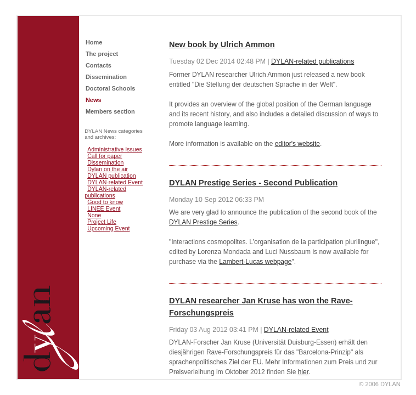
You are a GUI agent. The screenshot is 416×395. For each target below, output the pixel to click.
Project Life (101, 221)
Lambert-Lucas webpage (255, 262)
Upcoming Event (108, 228)
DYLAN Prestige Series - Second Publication (253, 182)
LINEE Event (103, 208)
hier (303, 372)
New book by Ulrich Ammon (222, 44)
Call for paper (104, 156)
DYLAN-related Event (115, 182)
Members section (110, 111)
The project (102, 53)
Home (94, 42)
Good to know (105, 202)
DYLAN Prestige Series (203, 222)
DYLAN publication (111, 175)
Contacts (98, 65)
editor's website (297, 144)
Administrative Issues (114, 149)
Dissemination (106, 77)
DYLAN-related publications (105, 192)
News (94, 100)
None (94, 215)
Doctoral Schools (110, 88)
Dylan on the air (107, 169)
